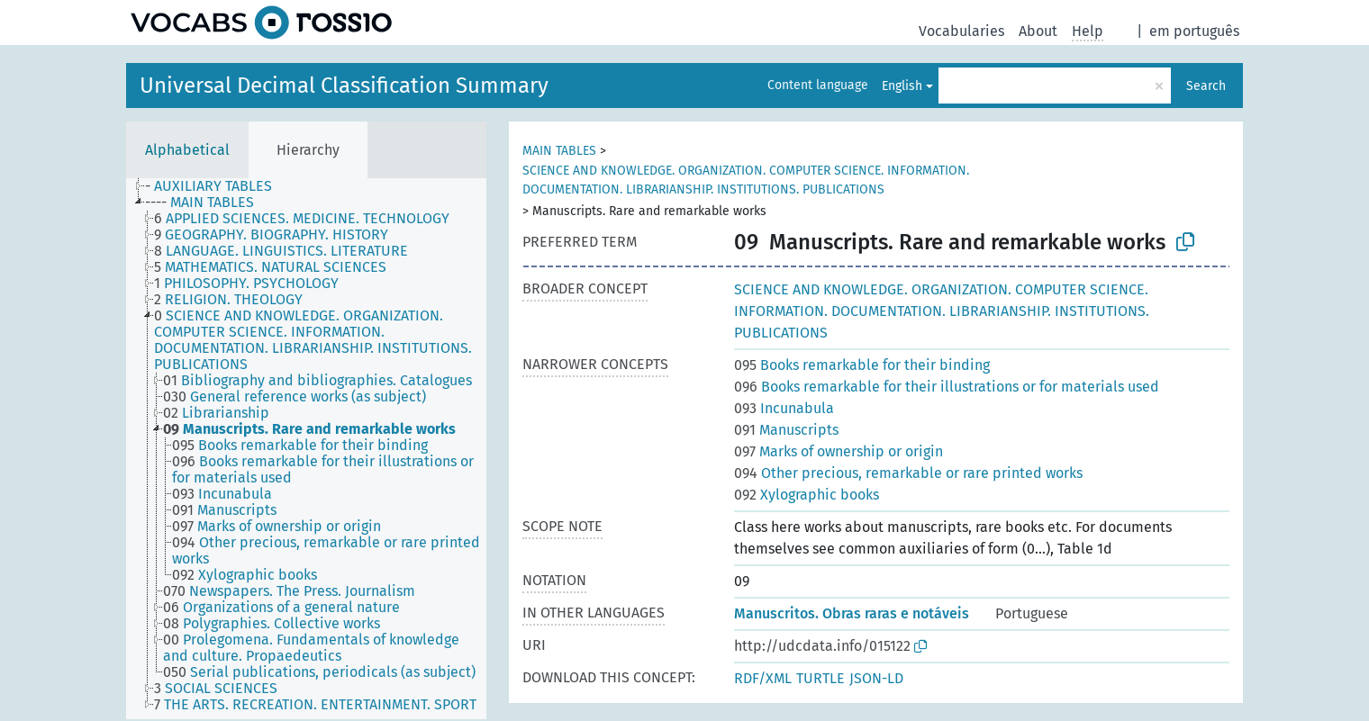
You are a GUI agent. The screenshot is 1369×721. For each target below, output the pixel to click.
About (1038, 31)
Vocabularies (961, 31)
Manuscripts (786, 429)
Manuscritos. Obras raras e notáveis (851, 613)
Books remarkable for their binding (862, 365)
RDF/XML (763, 678)
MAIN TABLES (559, 150)
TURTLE (820, 678)
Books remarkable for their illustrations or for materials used (946, 386)
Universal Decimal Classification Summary (344, 85)
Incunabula (784, 408)
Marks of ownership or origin (838, 451)
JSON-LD (876, 678)
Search (1206, 86)
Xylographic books (806, 494)
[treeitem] (216, 186)
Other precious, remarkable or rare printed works (908, 473)
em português (1194, 31)
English (902, 86)
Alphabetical (187, 149)
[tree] (306, 448)
